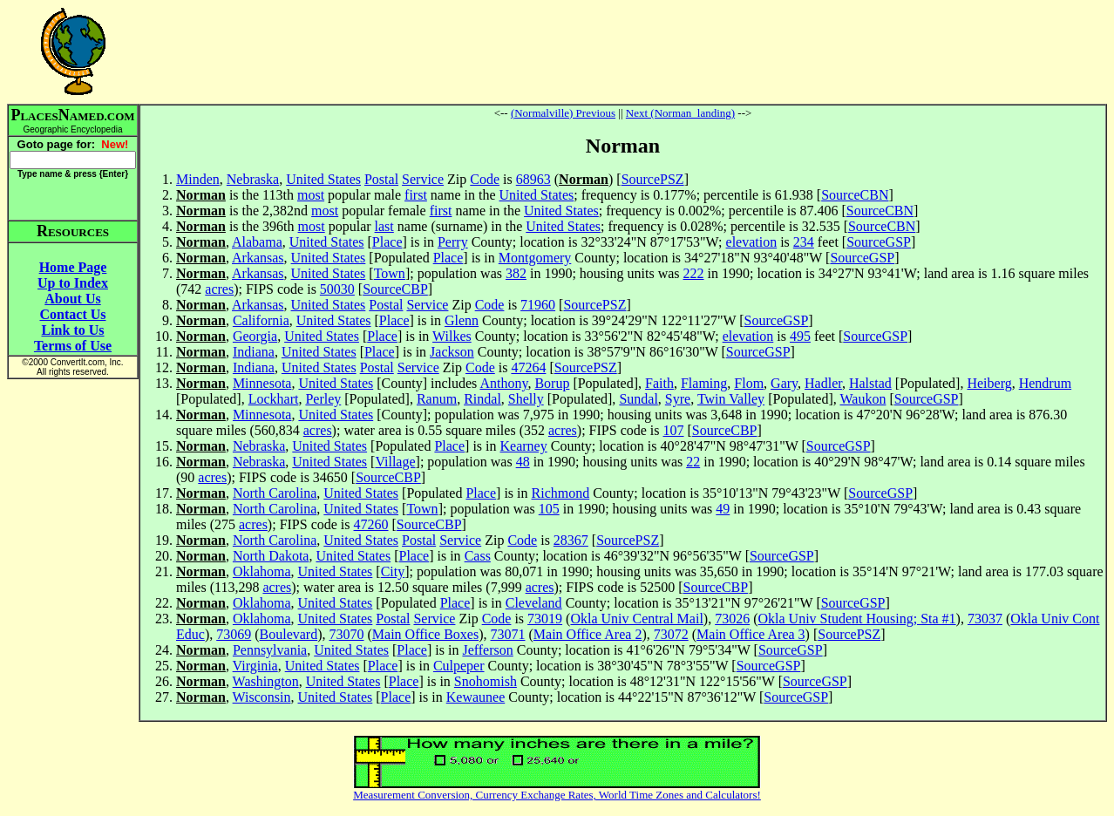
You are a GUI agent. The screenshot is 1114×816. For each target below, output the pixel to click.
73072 (671, 634)
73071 (508, 634)
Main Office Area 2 (587, 634)
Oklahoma (262, 571)
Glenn (462, 320)
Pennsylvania (270, 650)
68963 (533, 179)
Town (389, 273)
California (261, 320)
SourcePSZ (653, 179)
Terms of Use (73, 345)
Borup (551, 383)
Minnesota (262, 383)
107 (673, 430)
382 (516, 273)
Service (423, 179)
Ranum (437, 398)
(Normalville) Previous (563, 112)
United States (323, 179)
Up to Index (72, 282)
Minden (198, 179)
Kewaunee (476, 697)
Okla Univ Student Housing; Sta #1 (857, 618)
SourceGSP (878, 242)
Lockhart (273, 398)
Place (387, 242)
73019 (544, 618)
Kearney (523, 446)
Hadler (823, 383)
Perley (323, 398)
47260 (371, 524)
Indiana (254, 351)
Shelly (526, 398)
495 (800, 336)
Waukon (862, 398)
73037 (985, 618)
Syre (677, 398)
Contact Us (73, 314)
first (415, 194)
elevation (752, 242)
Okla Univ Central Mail (636, 618)
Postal (381, 179)
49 (723, 508)
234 (803, 242)
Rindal (482, 398)
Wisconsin (262, 697)
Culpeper (459, 665)
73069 (233, 634)
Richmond (561, 493)
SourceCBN (854, 194)
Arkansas (258, 257)
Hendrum (1045, 383)
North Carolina (274, 493)
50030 (337, 289)
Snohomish (485, 681)
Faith (659, 383)
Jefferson (487, 650)
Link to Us (72, 330)
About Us (72, 298)
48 (523, 461)
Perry (453, 242)
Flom (749, 383)
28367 (571, 540)
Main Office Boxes (425, 634)
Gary (784, 383)
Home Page (73, 267)
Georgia (255, 336)
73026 (732, 618)
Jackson (452, 351)
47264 (528, 367)
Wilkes (452, 336)
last (384, 226)
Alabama (257, 242)
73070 (346, 634)
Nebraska (253, 179)
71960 (537, 304)
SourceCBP (395, 289)
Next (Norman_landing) (680, 112)
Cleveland (534, 602)
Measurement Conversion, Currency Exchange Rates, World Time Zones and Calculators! (557, 794)
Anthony (503, 383)
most (310, 194)
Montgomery (535, 257)
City (393, 571)
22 (693, 461)
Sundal (638, 398)
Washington (266, 681)
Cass (478, 555)
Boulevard (289, 634)
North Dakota (271, 555)
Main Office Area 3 (750, 634)
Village (395, 461)
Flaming (704, 383)
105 (549, 508)
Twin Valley (730, 398)
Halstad (870, 383)
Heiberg (989, 383)
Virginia (255, 665)
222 (693, 273)
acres (219, 289)
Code (484, 179)
